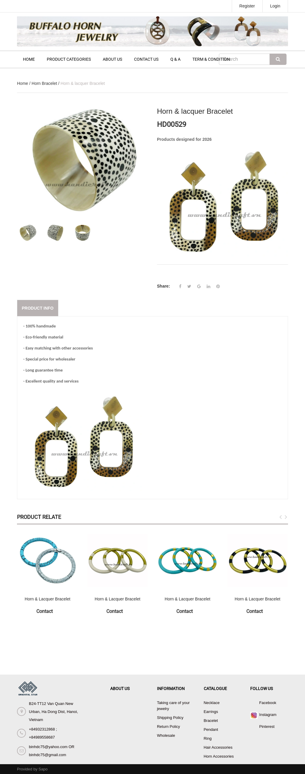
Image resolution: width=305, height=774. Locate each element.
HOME (29, 59)
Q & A (175, 59)
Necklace (212, 702)
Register (247, 6)
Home (22, 83)
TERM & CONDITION (211, 59)
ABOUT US (112, 59)
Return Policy (168, 726)
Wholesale (166, 735)
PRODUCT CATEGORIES (69, 59)
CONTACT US (146, 59)
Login (275, 6)
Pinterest (266, 726)
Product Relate (39, 517)
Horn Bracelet (44, 83)
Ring (208, 738)
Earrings (211, 711)
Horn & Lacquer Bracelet (47, 599)
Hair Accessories (218, 747)
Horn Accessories (219, 756)
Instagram (267, 714)
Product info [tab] (38, 308)
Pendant (211, 729)
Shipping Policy (170, 717)
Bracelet (211, 720)
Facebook (267, 702)
